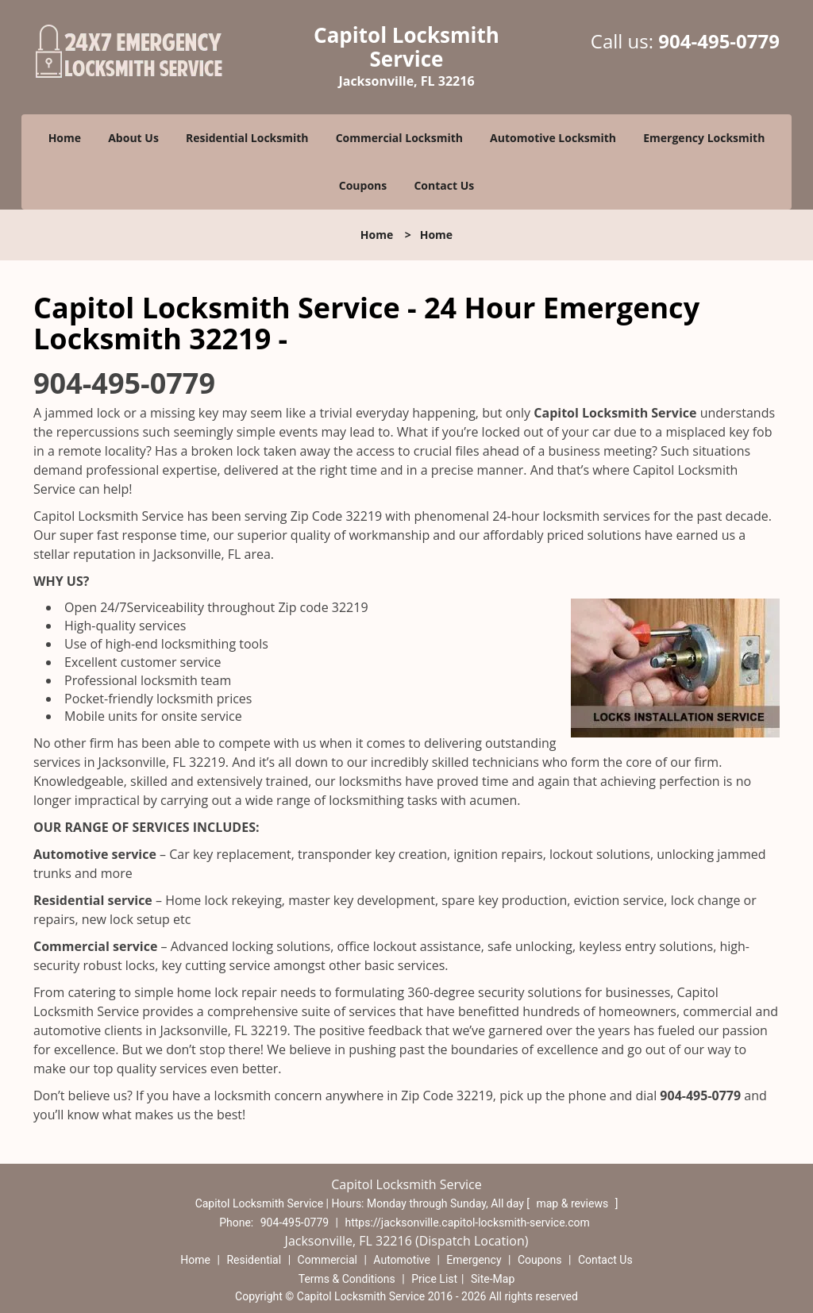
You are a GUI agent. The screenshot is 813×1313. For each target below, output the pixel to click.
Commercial (327, 1259)
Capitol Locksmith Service (615, 413)
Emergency (473, 1259)
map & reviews (573, 1203)
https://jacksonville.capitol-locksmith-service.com (467, 1222)
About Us (133, 137)
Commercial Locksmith (399, 137)
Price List (434, 1279)
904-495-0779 (719, 41)
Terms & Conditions (347, 1279)
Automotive (401, 1259)
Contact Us (444, 185)
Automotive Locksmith (553, 137)
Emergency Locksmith (704, 137)
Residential (253, 1259)
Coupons (363, 185)
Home (64, 137)
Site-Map (492, 1279)
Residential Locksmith (247, 137)
